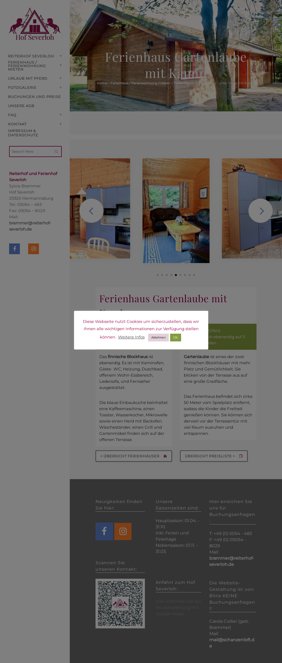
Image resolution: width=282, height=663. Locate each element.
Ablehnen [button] (158, 337)
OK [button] (175, 337)
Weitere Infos (131, 337)
